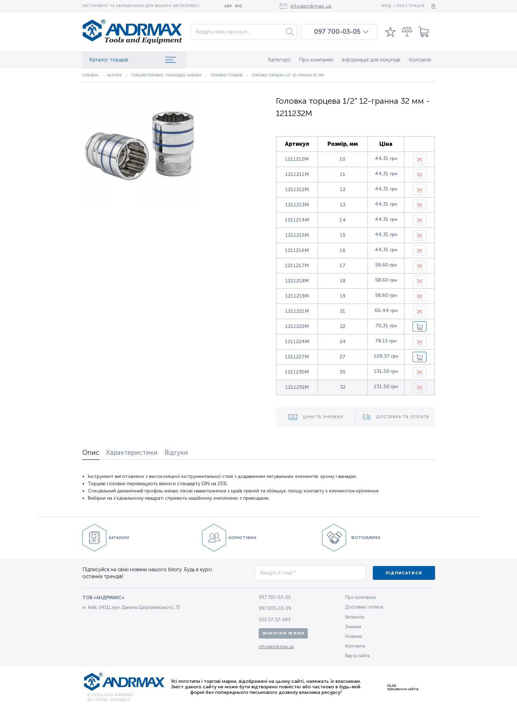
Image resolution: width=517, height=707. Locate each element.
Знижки (353, 626)
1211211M (297, 174)
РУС (239, 6)
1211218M (297, 281)
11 (342, 174)
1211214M (297, 220)
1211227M (297, 357)
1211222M (297, 326)
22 (342, 326)
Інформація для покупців (371, 60)
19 (342, 296)
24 (343, 342)
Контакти (420, 60)
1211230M (297, 372)
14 (343, 220)
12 (342, 189)
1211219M (297, 296)
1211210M (297, 159)
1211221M (297, 311)
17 (342, 265)
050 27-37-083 (274, 619)
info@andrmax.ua (276, 646)
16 (342, 250)
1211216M (297, 250)
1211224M (297, 342)
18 (342, 281)
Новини (353, 636)
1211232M (297, 387)
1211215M (297, 235)
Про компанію (316, 60)
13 (342, 205)
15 (342, 235)
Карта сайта (357, 655)
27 (342, 357)
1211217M (297, 265)
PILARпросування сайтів (402, 687)
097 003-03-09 (275, 608)
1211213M (297, 205)
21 (342, 311)
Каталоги (354, 617)
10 (342, 159)
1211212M (297, 189)
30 (342, 372)
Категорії (279, 60)
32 (342, 387)
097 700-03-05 (337, 32)
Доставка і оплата (364, 607)
